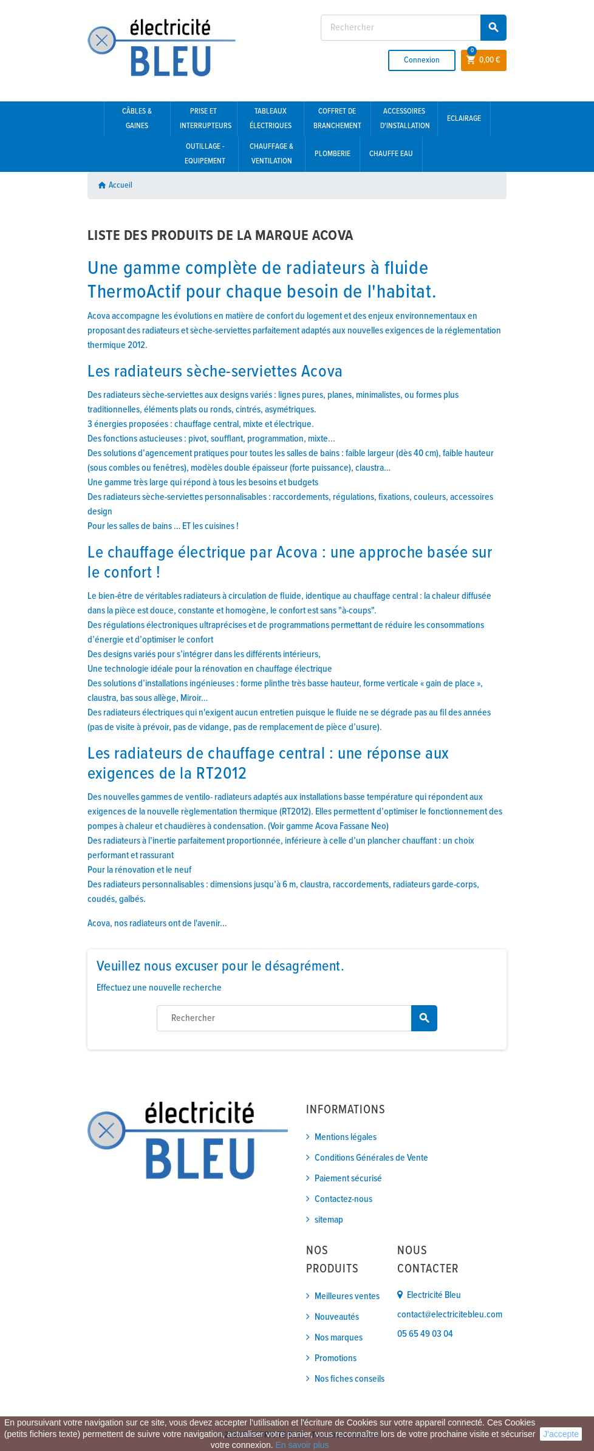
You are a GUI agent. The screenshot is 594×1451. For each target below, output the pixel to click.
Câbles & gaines (137, 118)
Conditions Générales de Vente (371, 1158)
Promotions (336, 1358)
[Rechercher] (414, 28)
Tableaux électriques (271, 118)
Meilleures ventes (347, 1296)
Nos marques (339, 1337)
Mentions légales (346, 1137)
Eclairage (464, 119)
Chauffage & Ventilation (271, 154)
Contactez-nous (343, 1199)
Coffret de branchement (337, 118)
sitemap (329, 1220)
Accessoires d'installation (405, 118)
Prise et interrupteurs (205, 118)
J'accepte (561, 1434)
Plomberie (332, 154)
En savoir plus (302, 1445)
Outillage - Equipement (205, 154)
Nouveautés (337, 1317)
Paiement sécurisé (348, 1178)
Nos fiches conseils (349, 1379)
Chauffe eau (391, 154)
